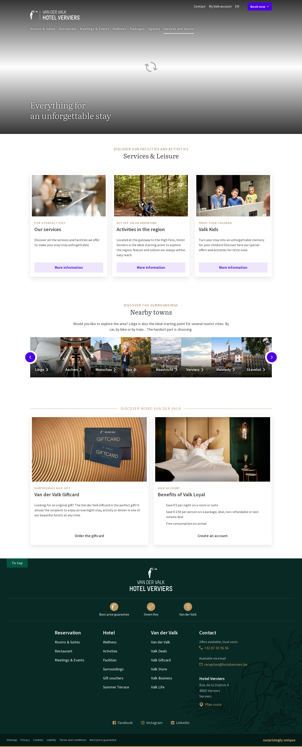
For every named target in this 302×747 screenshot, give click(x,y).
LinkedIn (180, 722)
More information (69, 267)
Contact (200, 6)
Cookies (38, 740)
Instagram (152, 722)
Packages (137, 28)
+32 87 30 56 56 (214, 647)
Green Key (151, 609)
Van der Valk (188, 609)
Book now (259, 6)
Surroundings (113, 669)
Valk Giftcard (161, 660)
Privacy (25, 740)
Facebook (123, 722)
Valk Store (159, 669)
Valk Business (161, 678)
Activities (110, 651)
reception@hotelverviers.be (223, 664)
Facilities (110, 660)
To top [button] (17, 563)
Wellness (119, 28)
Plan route (210, 704)
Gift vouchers (113, 678)
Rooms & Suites (42, 28)
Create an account (213, 535)
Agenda (154, 28)
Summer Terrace (116, 687)
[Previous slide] (30, 357)
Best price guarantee (114, 609)
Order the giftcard (89, 535)
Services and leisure (178, 28)
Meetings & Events (94, 28)
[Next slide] (272, 357)
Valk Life (157, 687)
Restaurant (67, 28)
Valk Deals (159, 651)
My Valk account (220, 6)
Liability (51, 740)
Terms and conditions (73, 740)
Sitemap (12, 740)
